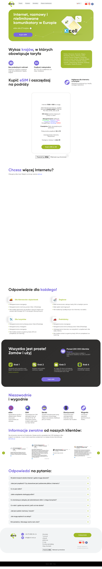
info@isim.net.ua (30, 540)
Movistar (45, 537)
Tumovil (45, 539)
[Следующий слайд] (98, 453)
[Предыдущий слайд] (3, 453)
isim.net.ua (11, 439)
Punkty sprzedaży (48, 546)
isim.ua (40, 174)
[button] (13, 372)
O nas (44, 545)
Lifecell (44, 541)
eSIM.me (45, 543)
